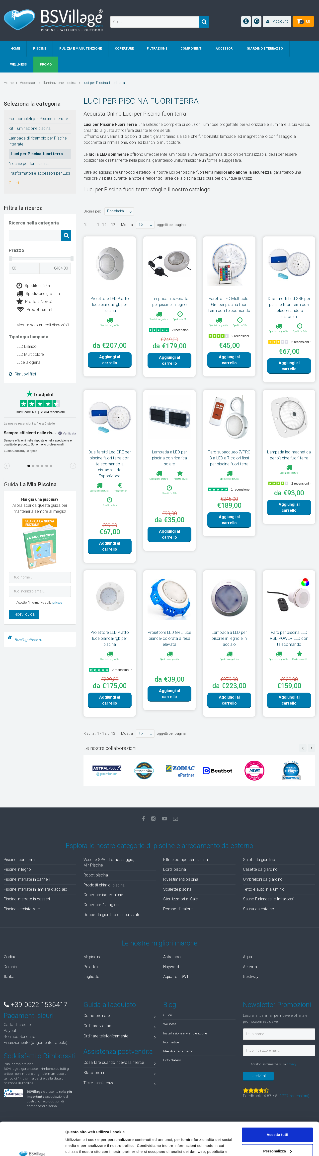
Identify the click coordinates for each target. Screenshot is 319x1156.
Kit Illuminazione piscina (30, 128)
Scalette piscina (177, 889)
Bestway (250, 976)
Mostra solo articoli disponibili (42, 325)
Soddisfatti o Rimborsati (40, 1056)
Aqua (247, 956)
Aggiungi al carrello (109, 360)
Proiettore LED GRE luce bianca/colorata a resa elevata (169, 638)
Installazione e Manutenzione (185, 1033)
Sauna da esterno (258, 909)
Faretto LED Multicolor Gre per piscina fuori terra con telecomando (229, 304)
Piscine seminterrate (22, 909)
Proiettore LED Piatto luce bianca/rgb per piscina (109, 304)
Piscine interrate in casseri (27, 899)
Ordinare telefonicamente (119, 1037)
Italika (9, 976)
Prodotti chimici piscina (104, 885)
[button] (277, 21)
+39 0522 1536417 (35, 1005)
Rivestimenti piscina (180, 879)
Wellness (169, 1024)
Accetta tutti (277, 1103)
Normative (171, 1042)
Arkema (250, 966)
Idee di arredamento (178, 1051)
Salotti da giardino (259, 859)
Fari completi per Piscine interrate (38, 118)
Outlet (14, 183)
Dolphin (10, 966)
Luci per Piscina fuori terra (37, 153)
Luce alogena (28, 362)
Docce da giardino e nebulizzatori (113, 914)
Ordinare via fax (119, 1026)
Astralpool (172, 956)
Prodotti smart (34, 310)
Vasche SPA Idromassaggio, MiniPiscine (108, 862)
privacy (57, 602)
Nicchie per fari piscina (29, 163)
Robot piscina (95, 875)
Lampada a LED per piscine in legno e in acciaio (229, 638)
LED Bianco (26, 346)
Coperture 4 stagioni (101, 904)
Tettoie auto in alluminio (264, 889)
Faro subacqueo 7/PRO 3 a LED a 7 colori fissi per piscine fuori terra (229, 457)
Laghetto (91, 976)
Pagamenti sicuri (29, 1016)
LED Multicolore (30, 354)
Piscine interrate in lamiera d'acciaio (35, 889)
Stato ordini (119, 1073)
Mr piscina (92, 956)
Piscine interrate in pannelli (27, 879)
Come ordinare (119, 1016)
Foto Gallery (172, 1060)
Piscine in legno (17, 869)
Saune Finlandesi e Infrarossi (268, 899)
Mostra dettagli (78, 1146)
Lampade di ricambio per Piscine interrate (38, 141)
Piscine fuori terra (19, 859)
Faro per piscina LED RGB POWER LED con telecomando (289, 638)
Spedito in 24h (33, 286)
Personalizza (277, 1120)
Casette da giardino (260, 869)
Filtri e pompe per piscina (185, 859)
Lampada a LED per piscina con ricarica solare (169, 457)
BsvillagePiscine (28, 639)
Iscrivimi (258, 1076)
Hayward (171, 966)
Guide (167, 1015)
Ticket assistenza (119, 1084)
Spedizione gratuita (38, 294)
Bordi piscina (174, 869)
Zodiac (10, 956)
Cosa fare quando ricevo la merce (119, 1063)
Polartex (90, 966)
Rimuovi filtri (22, 374)
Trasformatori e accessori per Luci (39, 173)
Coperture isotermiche (103, 894)
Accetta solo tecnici (277, 1136)
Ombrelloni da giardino (263, 879)
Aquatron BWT (176, 976)
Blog (169, 1005)
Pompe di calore (178, 909)
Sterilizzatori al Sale (180, 899)
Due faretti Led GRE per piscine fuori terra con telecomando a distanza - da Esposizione (109, 463)
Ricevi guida (24, 614)
